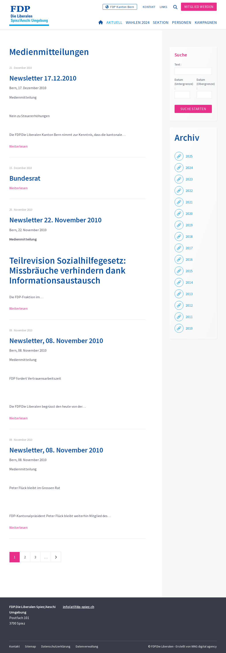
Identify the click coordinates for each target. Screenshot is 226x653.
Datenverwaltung (87, 646)
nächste (56, 558)
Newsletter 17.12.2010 (42, 78)
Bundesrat (24, 178)
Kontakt (149, 7)
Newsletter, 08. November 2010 (56, 340)
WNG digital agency (204, 646)
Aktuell (114, 22)
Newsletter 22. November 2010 (55, 220)
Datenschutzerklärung (55, 646)
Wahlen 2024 (137, 22)
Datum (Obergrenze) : (204, 84)
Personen (181, 22)
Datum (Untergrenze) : (182, 84)
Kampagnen (206, 22)
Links (164, 7)
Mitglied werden (198, 7)
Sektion (160, 22)
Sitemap (30, 646)
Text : (178, 64)
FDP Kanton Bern (122, 7)
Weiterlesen (18, 146)
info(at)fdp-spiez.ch (78, 606)
